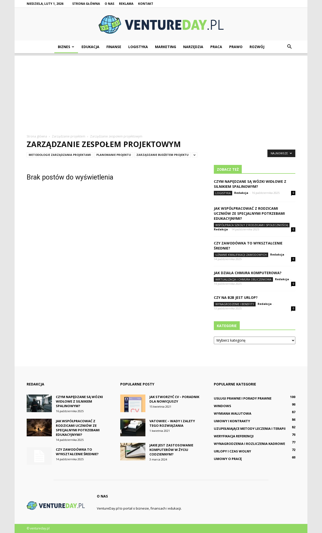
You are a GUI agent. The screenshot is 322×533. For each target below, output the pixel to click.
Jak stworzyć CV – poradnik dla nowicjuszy (174, 399)
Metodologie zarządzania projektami (60, 155)
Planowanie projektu (113, 155)
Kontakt (145, 4)
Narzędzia (193, 46)
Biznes (66, 46)
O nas (109, 4)
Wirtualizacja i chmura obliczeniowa (243, 279)
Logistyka (138, 46)
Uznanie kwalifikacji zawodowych (241, 255)
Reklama (126, 4)
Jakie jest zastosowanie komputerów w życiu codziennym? (171, 449)
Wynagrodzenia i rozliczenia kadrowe (249, 443)
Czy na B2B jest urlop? (236, 297)
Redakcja (241, 193)
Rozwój (257, 46)
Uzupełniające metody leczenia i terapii (250, 428)
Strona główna (86, 4)
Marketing (165, 46)
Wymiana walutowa (232, 413)
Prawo (236, 46)
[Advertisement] (161, 91)
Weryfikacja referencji (234, 436)
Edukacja (90, 46)
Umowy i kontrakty (232, 421)
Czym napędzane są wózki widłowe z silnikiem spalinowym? (250, 184)
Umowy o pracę (228, 458)
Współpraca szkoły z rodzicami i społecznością (251, 225)
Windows (222, 406)
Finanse (113, 46)
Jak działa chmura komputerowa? (247, 272)
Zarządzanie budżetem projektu (162, 155)
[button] (289, 47)
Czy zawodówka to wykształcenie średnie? (77, 451)
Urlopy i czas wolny (232, 451)
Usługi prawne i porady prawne (242, 398)
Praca (216, 46)
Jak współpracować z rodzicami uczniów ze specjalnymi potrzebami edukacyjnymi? (249, 213)
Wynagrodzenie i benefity (234, 304)
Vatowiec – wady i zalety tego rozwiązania (172, 423)
